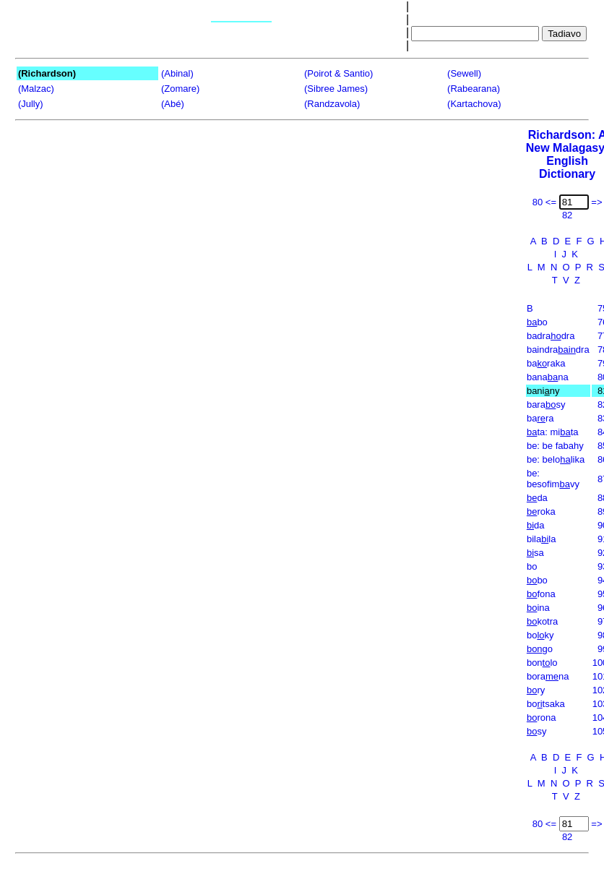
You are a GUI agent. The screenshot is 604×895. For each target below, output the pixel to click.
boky (540, 635)
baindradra (558, 349)
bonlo (542, 662)
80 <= (544, 202)
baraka (546, 363)
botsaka (546, 703)
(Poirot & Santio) (338, 73)
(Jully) (30, 103)
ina (538, 607)
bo (537, 322)
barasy (546, 404)
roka (541, 511)
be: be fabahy (555, 445)
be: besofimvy (553, 478)
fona (541, 593)
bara (540, 418)
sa (535, 552)
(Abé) (172, 103)
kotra (542, 621)
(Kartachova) (474, 103)
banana (548, 377)
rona (541, 717)
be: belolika (555, 459)
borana (548, 676)
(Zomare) (180, 88)
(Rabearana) (473, 88)
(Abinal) (177, 73)
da (537, 497)
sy (536, 731)
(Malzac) (36, 88)
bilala (541, 539)
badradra (551, 335)
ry (536, 690)
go (540, 648)
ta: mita (553, 432)
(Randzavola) (332, 103)
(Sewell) (464, 73)
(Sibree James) (336, 88)
